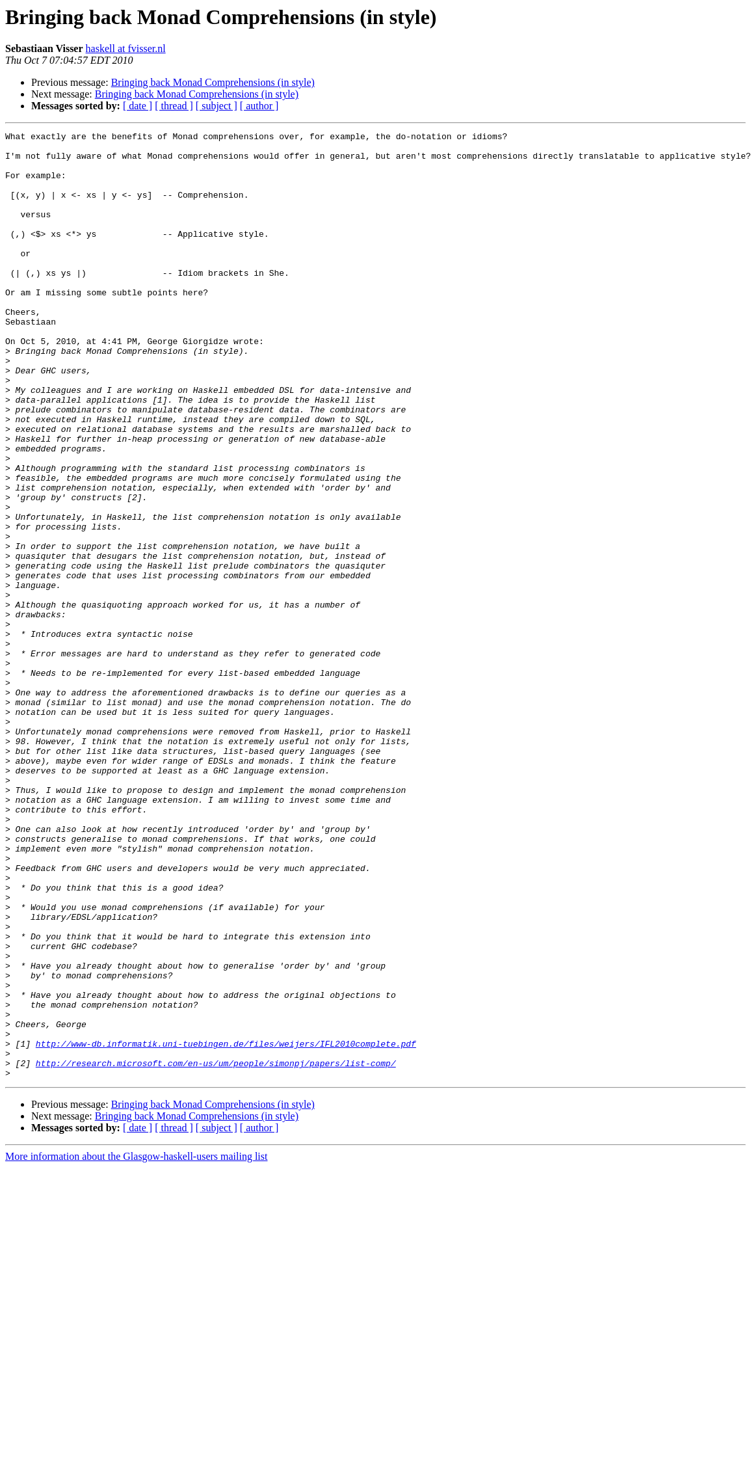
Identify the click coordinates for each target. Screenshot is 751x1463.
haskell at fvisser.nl (126, 48)
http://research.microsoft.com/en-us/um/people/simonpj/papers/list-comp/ (216, 1250)
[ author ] (259, 105)
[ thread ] (174, 105)
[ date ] (137, 105)
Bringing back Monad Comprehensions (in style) (213, 82)
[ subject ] (216, 105)
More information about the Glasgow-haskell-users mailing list (136, 1345)
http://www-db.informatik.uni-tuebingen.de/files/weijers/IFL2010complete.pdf (226, 1227)
